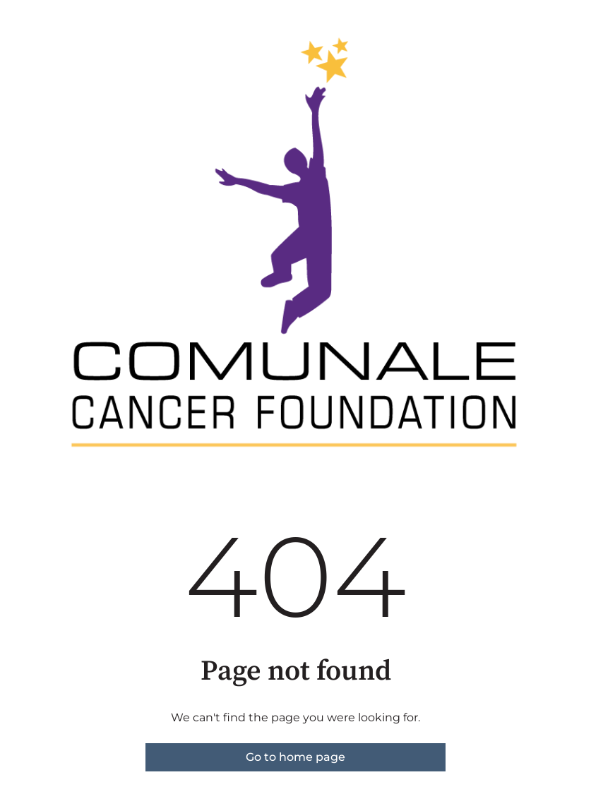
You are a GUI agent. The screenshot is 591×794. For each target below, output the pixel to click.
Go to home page (295, 757)
